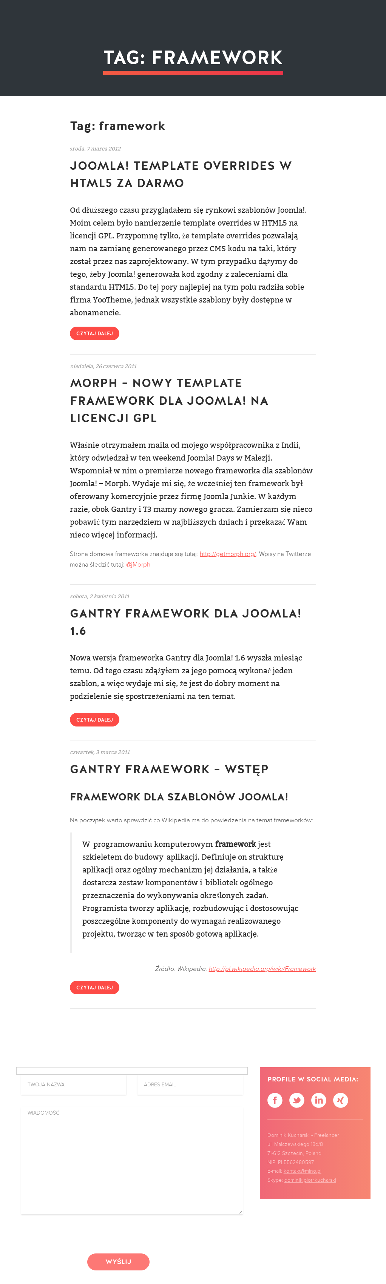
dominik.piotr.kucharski (310, 1180)
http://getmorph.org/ (228, 554)
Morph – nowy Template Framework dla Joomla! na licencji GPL (169, 400)
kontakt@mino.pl (302, 1171)
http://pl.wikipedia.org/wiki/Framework (262, 969)
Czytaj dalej (94, 333)
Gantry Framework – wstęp (169, 769)
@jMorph (138, 564)
